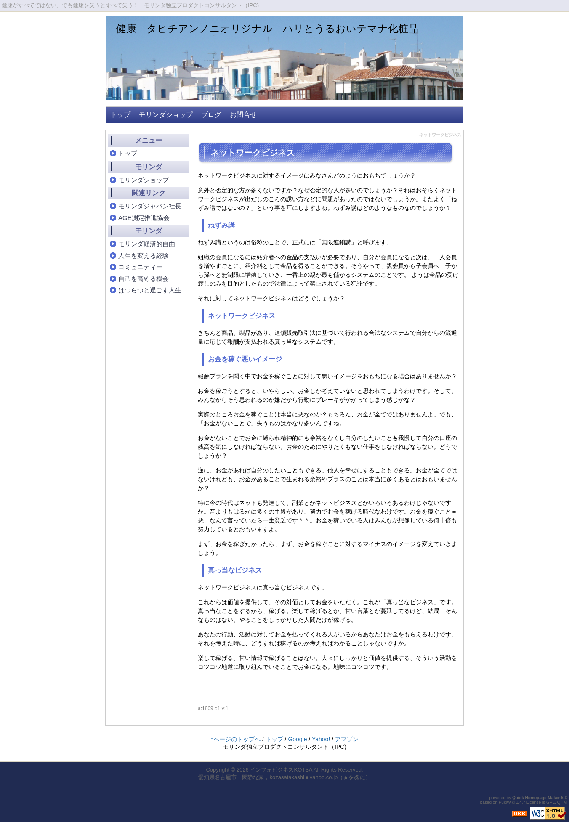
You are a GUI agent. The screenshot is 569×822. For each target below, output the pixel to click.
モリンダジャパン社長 (149, 205)
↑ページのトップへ (235, 739)
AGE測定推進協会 (144, 217)
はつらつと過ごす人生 (149, 290)
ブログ (211, 114)
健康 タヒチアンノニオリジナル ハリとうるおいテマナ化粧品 (267, 28)
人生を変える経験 (143, 255)
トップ (120, 114)
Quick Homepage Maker (536, 797)
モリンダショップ (166, 114)
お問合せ (243, 114)
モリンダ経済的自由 (146, 243)
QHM (562, 802)
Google (297, 739)
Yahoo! (321, 739)
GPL (550, 802)
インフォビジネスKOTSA (281, 769)
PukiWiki (507, 802)
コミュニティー (140, 266)
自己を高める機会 (143, 278)
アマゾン (347, 739)
